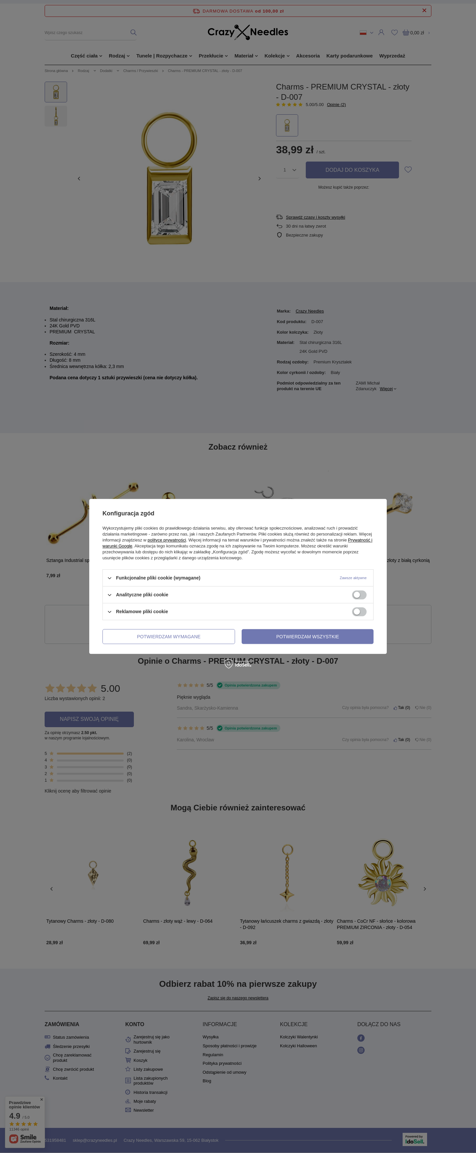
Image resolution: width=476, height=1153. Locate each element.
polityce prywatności (167, 540)
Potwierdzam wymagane (169, 636)
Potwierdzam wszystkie (307, 636)
